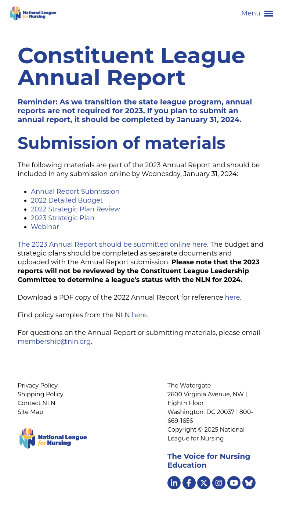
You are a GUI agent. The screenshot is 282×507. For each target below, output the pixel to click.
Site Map (30, 411)
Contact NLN (36, 403)
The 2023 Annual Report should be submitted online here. (113, 244)
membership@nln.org (54, 342)
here (232, 297)
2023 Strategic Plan (62, 218)
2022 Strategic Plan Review (75, 209)
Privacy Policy (38, 385)
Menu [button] (257, 13)
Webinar (45, 227)
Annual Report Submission (75, 192)
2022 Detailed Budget (67, 200)
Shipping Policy (40, 394)
